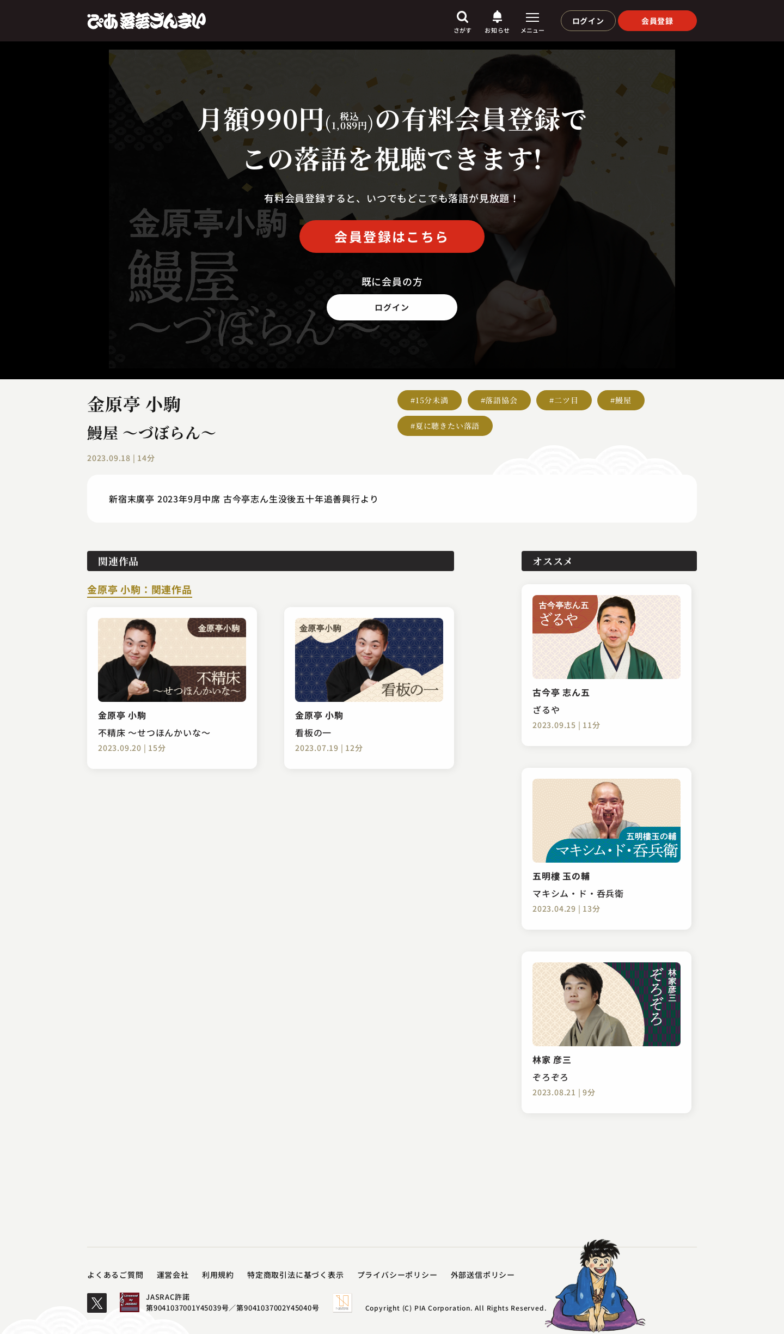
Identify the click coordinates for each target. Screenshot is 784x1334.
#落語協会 (499, 400)
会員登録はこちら (391, 236)
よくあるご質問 (115, 1274)
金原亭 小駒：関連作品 (139, 590)
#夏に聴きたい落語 (445, 425)
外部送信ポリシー (483, 1274)
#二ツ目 (563, 400)
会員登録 (657, 20)
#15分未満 (430, 400)
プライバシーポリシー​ (397, 1274)
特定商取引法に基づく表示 (295, 1274)
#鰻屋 (620, 400)
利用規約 (218, 1274)
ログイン (588, 20)
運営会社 (173, 1274)
